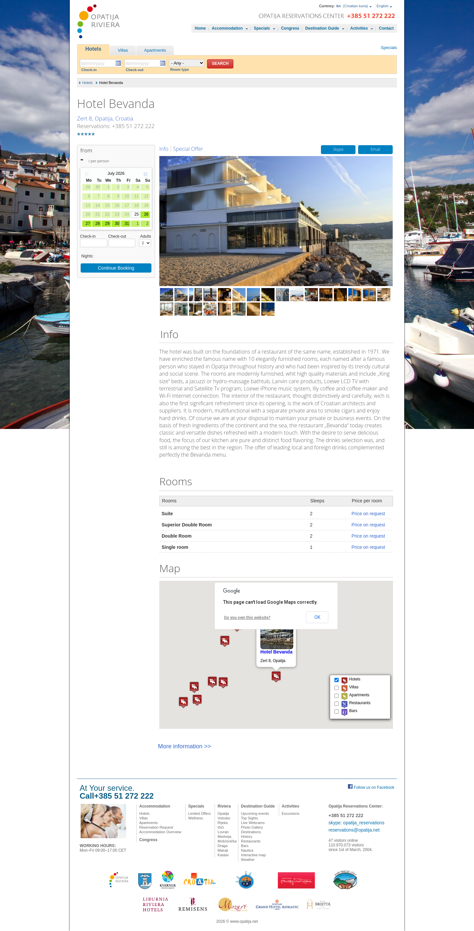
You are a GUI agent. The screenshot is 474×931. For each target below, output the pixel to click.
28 (97, 223)
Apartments (155, 50)
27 (88, 223)
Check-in (88, 70)
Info (164, 148)
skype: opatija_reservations (356, 822)
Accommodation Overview (160, 832)
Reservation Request (156, 827)
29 (107, 223)
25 (136, 214)
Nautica (247, 850)
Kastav (223, 855)
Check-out (135, 70)
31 (126, 223)
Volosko (224, 818)
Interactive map (253, 855)
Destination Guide (322, 28)
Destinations (251, 832)
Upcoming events (255, 813)
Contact (386, 28)
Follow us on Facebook (374, 787)
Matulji (223, 850)
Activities (359, 28)
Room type (179, 69)
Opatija (223, 813)
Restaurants (250, 841)
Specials (262, 28)
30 (117, 223)
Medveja (224, 836)
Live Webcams (253, 823)
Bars (245, 846)
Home (200, 28)
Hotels (93, 49)
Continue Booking (116, 268)
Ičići (221, 827)
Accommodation (227, 28)
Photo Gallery (252, 827)
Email (375, 149)
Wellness (195, 818)
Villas (123, 50)
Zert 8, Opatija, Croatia (105, 118)
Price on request (368, 513)
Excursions (291, 813)
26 (146, 214)
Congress (290, 28)
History (246, 836)
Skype (338, 149)
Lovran (223, 832)
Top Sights (249, 818)
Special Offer (188, 148)
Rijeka (223, 823)
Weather (247, 860)
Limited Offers (199, 813)
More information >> (184, 746)
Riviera (224, 806)
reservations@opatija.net (354, 830)
